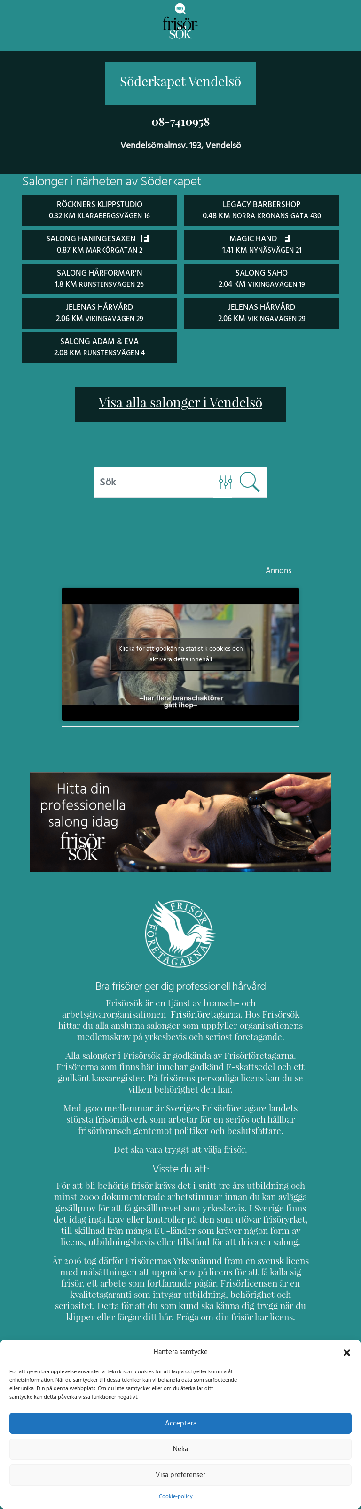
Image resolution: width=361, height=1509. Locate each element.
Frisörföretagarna (87, 1012)
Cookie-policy (175, 1496)
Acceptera (180, 1423)
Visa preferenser (180, 1474)
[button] (347, 1351)
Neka (180, 1449)
